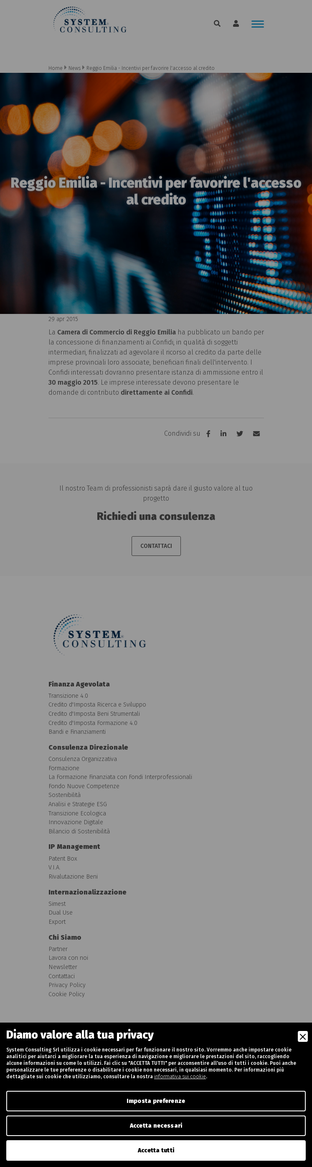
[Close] (303, 1036)
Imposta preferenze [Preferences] (156, 1101)
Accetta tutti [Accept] (156, 1150)
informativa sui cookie (180, 1077)
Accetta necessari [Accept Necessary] (156, 1125)
